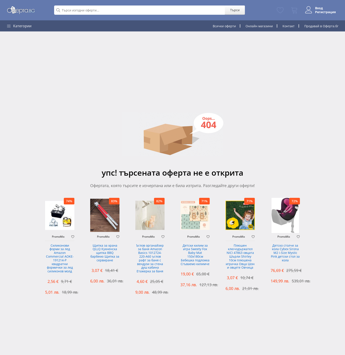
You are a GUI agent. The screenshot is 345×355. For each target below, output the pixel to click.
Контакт (289, 26)
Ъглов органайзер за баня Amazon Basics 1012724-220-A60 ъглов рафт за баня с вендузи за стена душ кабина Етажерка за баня (150, 258)
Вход (318, 8)
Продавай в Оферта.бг (321, 26)
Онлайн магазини (259, 26)
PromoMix (58, 236)
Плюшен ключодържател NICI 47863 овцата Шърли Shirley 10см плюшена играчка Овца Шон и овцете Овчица (240, 257)
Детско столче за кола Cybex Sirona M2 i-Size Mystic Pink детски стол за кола (285, 253)
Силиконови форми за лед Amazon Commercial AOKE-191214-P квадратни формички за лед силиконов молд (60, 258)
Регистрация (324, 12)
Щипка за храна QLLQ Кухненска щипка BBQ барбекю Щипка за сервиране (104, 253)
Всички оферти (224, 26)
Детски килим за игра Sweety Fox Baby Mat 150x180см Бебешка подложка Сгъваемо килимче (195, 255)
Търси (234, 10)
